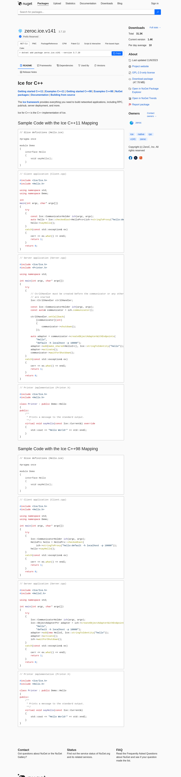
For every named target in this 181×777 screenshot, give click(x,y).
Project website (140, 66)
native (141, 134)
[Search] (158, 12)
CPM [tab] (64, 43)
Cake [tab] (22, 48)
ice (132, 134)
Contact (23, 750)
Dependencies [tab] (65, 65)
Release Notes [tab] (28, 72)
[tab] (43, 3)
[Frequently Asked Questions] (119, 750)
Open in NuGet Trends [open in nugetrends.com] (144, 98)
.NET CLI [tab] (24, 43)
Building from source (63, 95)
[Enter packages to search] (86, 12)
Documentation (40, 95)
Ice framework (31, 102)
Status (71, 750)
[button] (117, 53)
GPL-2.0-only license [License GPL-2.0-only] (143, 72)
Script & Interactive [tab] (92, 43)
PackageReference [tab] (49, 43)
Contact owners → (152, 114)
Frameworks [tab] (44, 65)
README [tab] (26, 65)
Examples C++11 (54, 91)
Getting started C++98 (79, 91)
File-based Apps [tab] (112, 43)
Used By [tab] (83, 65)
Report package (140, 104)
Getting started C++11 (30, 91)
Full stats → (155, 27)
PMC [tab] (34, 43)
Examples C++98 (103, 91)
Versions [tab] (99, 65)
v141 (133, 139)
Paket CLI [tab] (75, 43)
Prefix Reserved (30, 36)
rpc (150, 134)
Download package (142, 79)
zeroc (138, 122)
